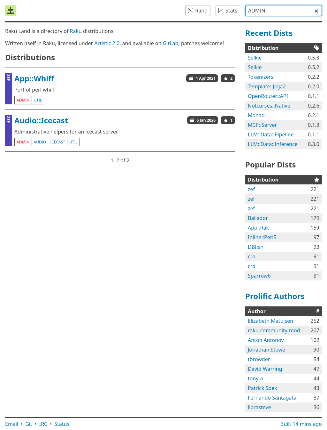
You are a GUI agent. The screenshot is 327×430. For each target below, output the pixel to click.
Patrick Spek (262, 388)
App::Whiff (34, 78)
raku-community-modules (279, 330)
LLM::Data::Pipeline (271, 134)
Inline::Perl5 (262, 237)
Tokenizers (260, 76)
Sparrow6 (259, 275)
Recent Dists (269, 33)
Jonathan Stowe (266, 349)
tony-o (255, 378)
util (38, 100)
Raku (76, 31)
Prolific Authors (275, 296)
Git (28, 423)
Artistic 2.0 (106, 43)
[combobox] (283, 10)
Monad (256, 115)
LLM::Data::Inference (273, 144)
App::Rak (258, 227)
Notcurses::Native (269, 105)
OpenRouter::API (268, 96)
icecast (57, 142)
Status (61, 423)
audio (40, 142)
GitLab (171, 43)
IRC (43, 423)
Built (301, 423)
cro (251, 256)
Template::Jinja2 (267, 86)
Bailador (258, 218)
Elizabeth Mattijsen (270, 320)
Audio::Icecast (41, 120)
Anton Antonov (266, 340)
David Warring (265, 368)
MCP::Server (262, 124)
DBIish (255, 246)
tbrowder (259, 359)
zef (251, 189)
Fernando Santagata (272, 397)
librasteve (259, 407)
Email (11, 423)
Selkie (255, 57)
